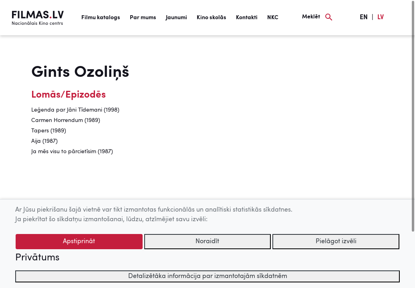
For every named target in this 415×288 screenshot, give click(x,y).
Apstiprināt (79, 241)
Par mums (143, 17)
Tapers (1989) (48, 131)
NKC (272, 17)
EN (364, 17)
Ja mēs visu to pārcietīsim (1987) (72, 151)
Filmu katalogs (100, 17)
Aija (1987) (44, 141)
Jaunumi (176, 17)
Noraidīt (207, 241)
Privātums (37, 258)
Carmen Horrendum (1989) (65, 120)
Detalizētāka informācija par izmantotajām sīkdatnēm (207, 276)
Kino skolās (211, 17)
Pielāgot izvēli (336, 241)
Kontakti (247, 17)
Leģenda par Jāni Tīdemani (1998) (75, 110)
